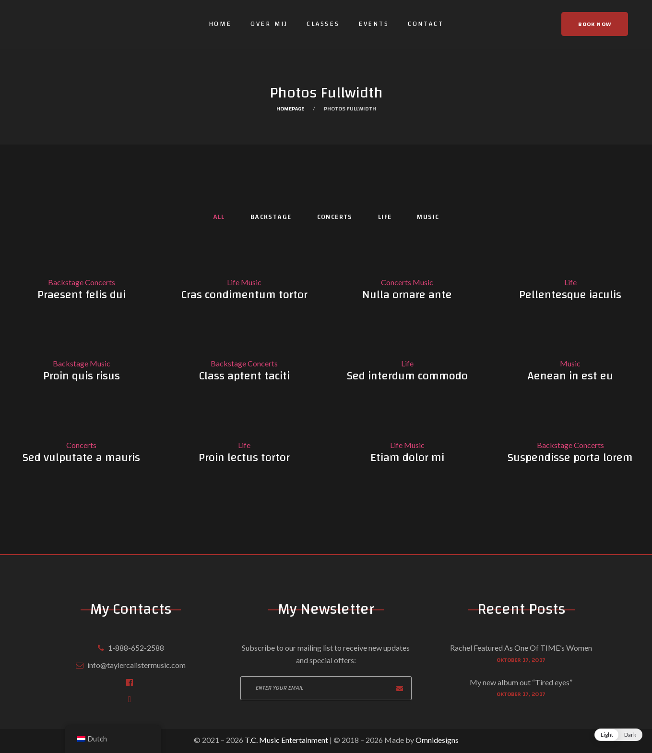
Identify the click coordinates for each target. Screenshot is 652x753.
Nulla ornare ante (407, 294)
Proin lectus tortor (244, 457)
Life (385, 217)
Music (428, 217)
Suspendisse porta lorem (570, 457)
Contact (426, 24)
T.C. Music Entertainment (285, 739)
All (219, 217)
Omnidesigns (437, 739)
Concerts (335, 217)
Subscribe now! (400, 688)
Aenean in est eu (570, 376)
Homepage (290, 108)
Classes (323, 24)
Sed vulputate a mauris (81, 457)
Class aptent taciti (244, 376)
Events (373, 24)
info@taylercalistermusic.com (136, 664)
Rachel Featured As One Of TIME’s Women (521, 647)
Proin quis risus (81, 376)
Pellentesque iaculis (570, 294)
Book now (594, 24)
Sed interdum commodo (407, 376)
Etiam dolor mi (407, 457)
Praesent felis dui (81, 294)
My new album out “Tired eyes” (521, 682)
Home (220, 24)
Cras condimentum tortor (244, 294)
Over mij (269, 24)
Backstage (271, 217)
